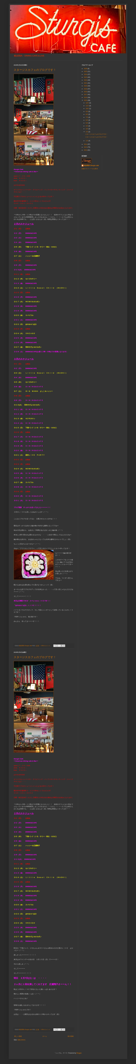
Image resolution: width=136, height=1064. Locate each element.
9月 (87, 111)
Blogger (79, 1053)
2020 (86, 86)
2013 (86, 147)
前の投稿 (71, 1036)
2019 (86, 89)
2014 (86, 144)
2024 (86, 74)
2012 (86, 150)
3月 (87, 129)
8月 (87, 114)
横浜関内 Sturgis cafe (91, 165)
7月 (87, 117)
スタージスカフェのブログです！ (35, 69)
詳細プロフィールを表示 (90, 169)
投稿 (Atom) (21, 1040)
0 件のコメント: (46, 645)
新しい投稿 (18, 1036)
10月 (87, 108)
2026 (86, 69)
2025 (86, 71)
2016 (86, 97)
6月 (87, 120)
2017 (86, 94)
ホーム (44, 1036)
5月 (87, 123)
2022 (86, 80)
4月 (87, 126)
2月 (87, 132)
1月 (87, 141)
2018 (86, 92)
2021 (86, 83)
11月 (87, 106)
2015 (86, 100)
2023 (86, 77)
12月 (87, 103)
